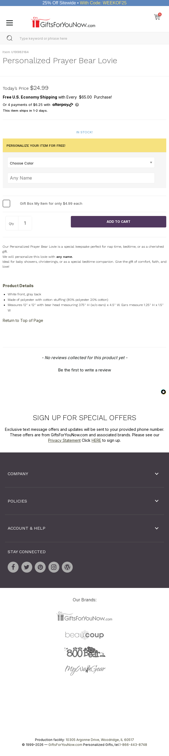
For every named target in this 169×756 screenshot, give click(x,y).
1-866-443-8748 (133, 745)
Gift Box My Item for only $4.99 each (51, 203)
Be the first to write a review (84, 370)
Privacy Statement (64, 440)
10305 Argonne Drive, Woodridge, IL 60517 (100, 740)
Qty (11, 224)
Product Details (18, 285)
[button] (84, 369)
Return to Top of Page (23, 320)
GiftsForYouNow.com (65, 745)
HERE (96, 440)
